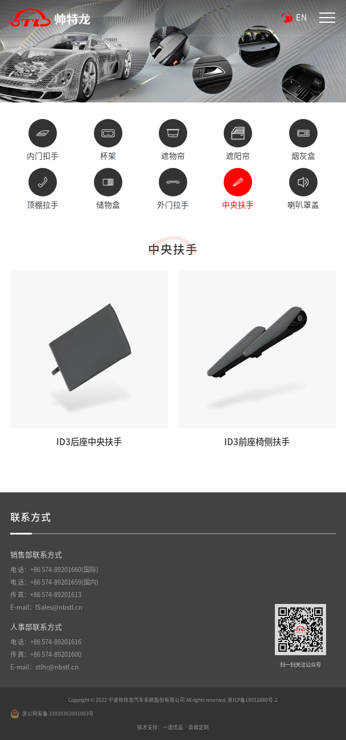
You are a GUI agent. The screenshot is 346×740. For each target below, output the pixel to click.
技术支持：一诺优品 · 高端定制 (173, 727)
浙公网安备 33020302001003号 (52, 713)
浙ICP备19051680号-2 (253, 699)
